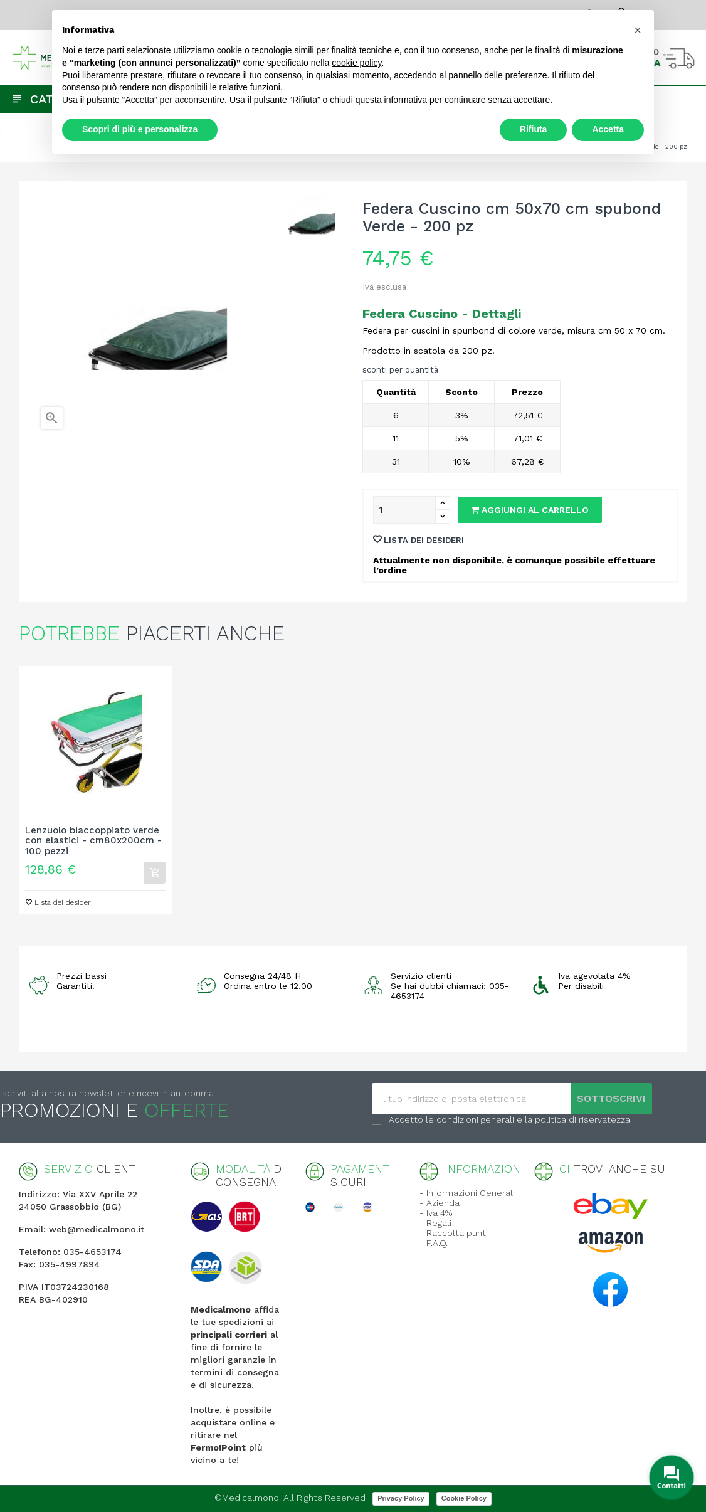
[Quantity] (404, 510)
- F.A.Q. (433, 1243)
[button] (638, 30)
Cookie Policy (464, 1498)
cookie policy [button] (356, 63)
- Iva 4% (435, 1213)
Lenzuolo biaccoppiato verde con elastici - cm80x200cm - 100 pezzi (93, 841)
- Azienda (439, 1203)
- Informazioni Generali (467, 1193)
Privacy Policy (400, 1498)
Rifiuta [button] (533, 129)
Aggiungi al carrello (530, 510)
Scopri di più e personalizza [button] (140, 129)
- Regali (435, 1223)
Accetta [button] (608, 129)
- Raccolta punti (453, 1233)
